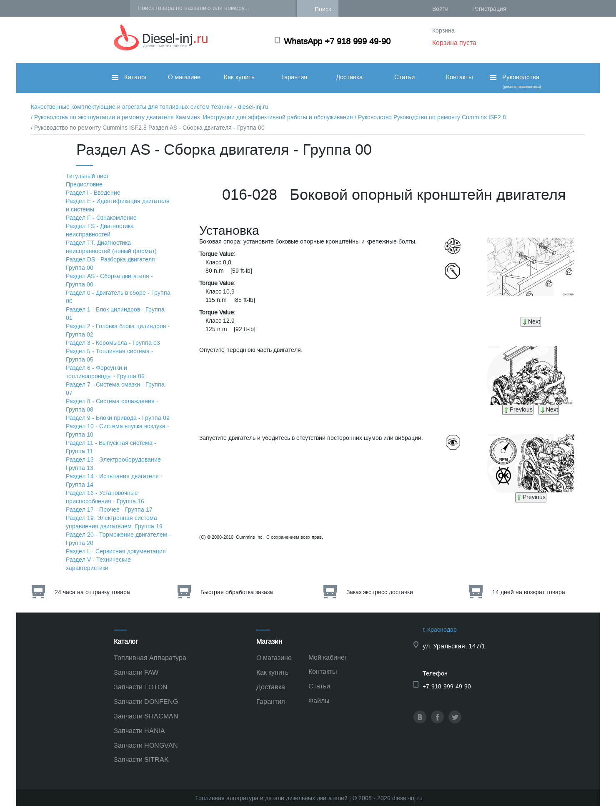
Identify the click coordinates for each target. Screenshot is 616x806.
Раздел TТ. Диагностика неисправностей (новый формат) (111, 247)
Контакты (459, 77)
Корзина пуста (454, 42)
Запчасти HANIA (139, 730)
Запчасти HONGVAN (146, 745)
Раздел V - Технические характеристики (98, 564)
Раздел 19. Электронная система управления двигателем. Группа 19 (114, 522)
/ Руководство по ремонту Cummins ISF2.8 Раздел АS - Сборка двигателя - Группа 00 (148, 128)
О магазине (184, 77)
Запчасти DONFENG (146, 701)
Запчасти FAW (136, 672)
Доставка (349, 77)
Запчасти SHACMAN (146, 716)
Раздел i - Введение (93, 193)
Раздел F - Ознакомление (101, 218)
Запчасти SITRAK (141, 759)
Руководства (514, 81)
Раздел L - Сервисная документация (116, 551)
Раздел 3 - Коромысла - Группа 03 (113, 343)
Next (530, 322)
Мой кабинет (327, 657)
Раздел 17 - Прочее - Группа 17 (109, 510)
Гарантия (294, 77)
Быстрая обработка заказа (236, 592)
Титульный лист (87, 176)
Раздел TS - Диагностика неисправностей (100, 230)
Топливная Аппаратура (150, 657)
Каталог (129, 77)
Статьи (404, 77)
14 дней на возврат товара (528, 592)
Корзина (443, 31)
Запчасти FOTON (141, 687)
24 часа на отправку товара (92, 592)
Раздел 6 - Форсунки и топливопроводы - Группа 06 (105, 372)
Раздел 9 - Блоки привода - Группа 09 (118, 418)
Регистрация (489, 9)
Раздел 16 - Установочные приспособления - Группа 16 (105, 497)
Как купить (239, 77)
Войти (440, 9)
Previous (518, 410)
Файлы (319, 700)
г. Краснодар (440, 630)
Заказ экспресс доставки (379, 592)
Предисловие (84, 184)
